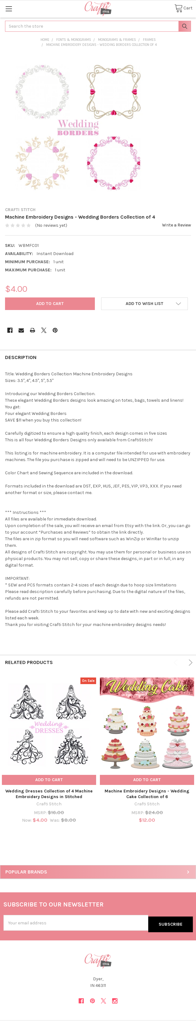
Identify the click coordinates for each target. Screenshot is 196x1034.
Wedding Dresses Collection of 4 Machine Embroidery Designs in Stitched (49, 793)
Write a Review (176, 225)
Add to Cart (49, 779)
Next (189, 662)
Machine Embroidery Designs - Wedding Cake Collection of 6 (147, 793)
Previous (176, 662)
